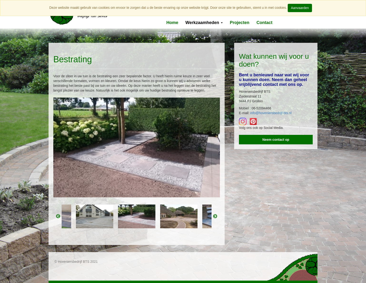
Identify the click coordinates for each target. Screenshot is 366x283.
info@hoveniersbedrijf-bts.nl (271, 113)
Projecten (239, 22)
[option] (136, 147)
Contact (264, 22)
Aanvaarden (300, 8)
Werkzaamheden (204, 22)
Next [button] (215, 216)
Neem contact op (275, 140)
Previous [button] (58, 216)
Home (172, 22)
